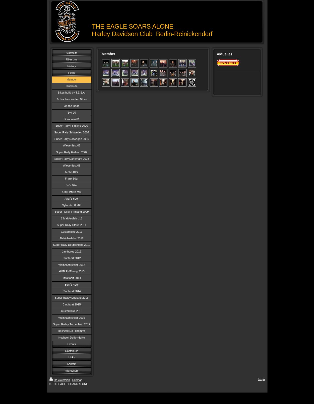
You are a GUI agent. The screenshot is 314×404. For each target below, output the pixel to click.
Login (261, 379)
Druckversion (59, 379)
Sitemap (77, 379)
